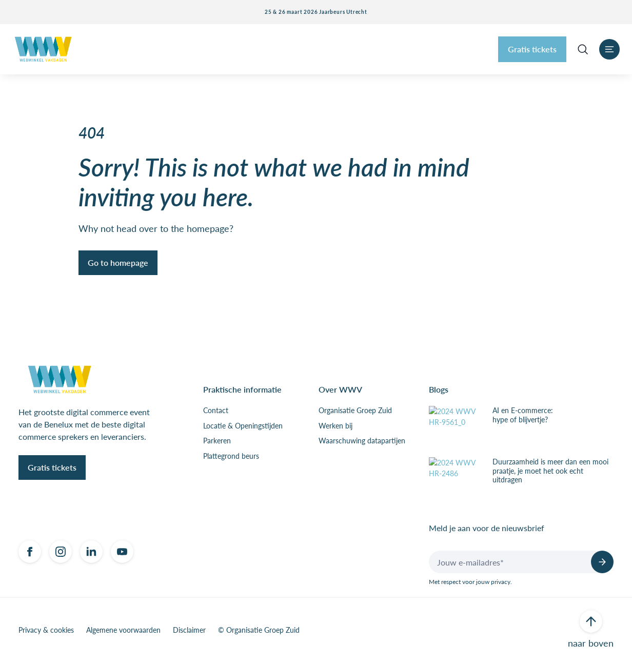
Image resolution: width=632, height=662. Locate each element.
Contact (215, 410)
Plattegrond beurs (231, 456)
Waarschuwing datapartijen (362, 440)
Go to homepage (118, 262)
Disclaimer (189, 630)
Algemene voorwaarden (123, 630)
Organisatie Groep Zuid (355, 410)
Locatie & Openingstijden (243, 426)
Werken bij (335, 426)
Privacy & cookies (46, 630)
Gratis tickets (532, 49)
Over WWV (340, 389)
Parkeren (217, 440)
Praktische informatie (242, 389)
